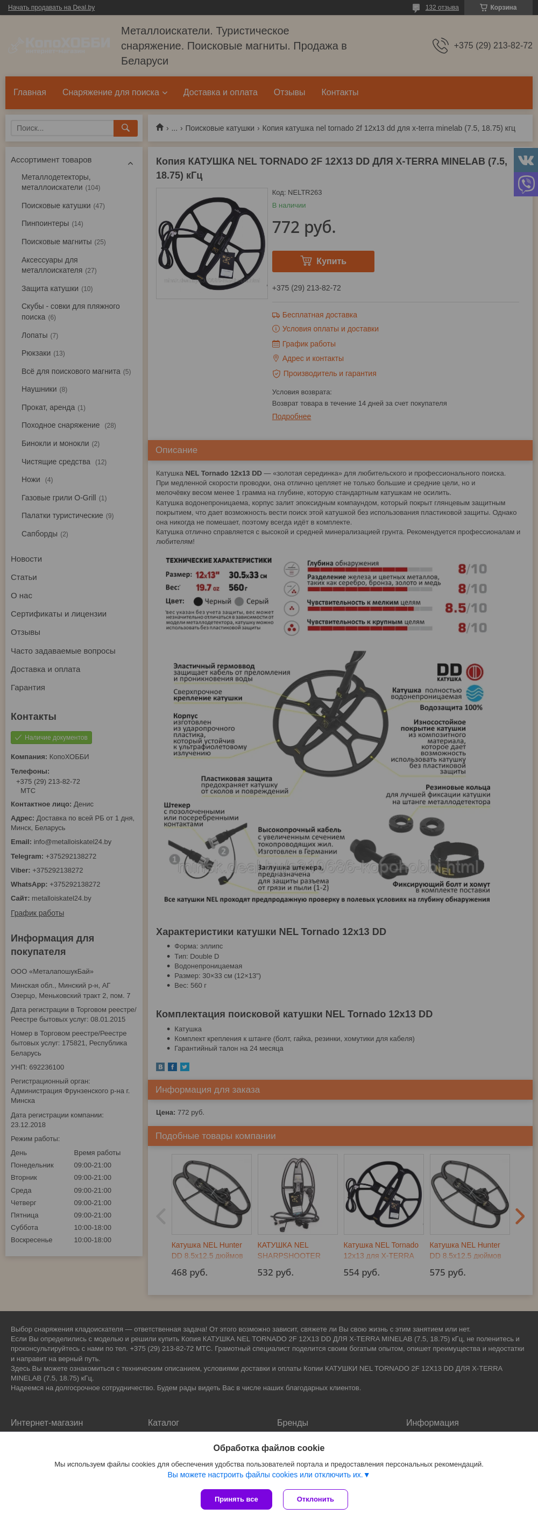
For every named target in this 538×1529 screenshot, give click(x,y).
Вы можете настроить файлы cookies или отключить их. (265, 1474)
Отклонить (315, 1499)
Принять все (236, 1499)
